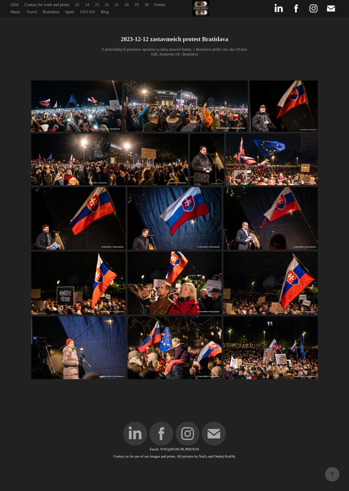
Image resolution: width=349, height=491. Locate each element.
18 (146, 4)
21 (117, 4)
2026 (15, 4)
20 (127, 4)
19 (136, 4)
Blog (105, 12)
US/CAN (87, 12)
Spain (69, 12)
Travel (31, 12)
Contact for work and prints (46, 4)
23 (97, 4)
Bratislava (51, 12)
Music (16, 12)
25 (77, 4)
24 (87, 4)
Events (159, 4)
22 (107, 4)
